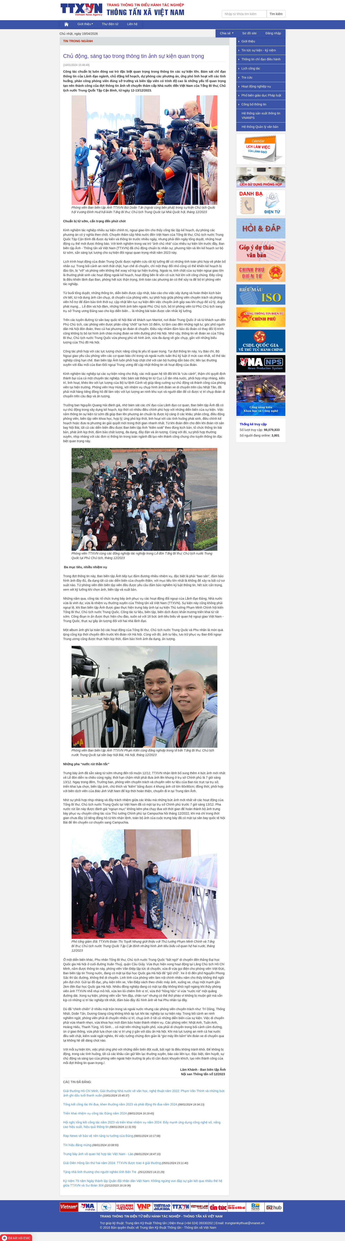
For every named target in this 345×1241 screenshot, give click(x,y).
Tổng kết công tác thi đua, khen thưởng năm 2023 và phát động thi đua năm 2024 (120, 1104)
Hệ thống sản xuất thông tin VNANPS (261, 115)
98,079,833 (271, 430)
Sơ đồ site (249, 33)
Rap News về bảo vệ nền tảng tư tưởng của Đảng (98, 1136)
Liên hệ (132, 24)
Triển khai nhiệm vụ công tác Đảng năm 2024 (95, 1113)
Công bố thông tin (252, 104)
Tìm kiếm (276, 14)
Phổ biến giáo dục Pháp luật (259, 95)
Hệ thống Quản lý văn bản (260, 127)
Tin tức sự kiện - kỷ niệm (257, 50)
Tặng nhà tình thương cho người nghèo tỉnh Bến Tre (100, 1172)
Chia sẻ (226, 33)
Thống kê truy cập (253, 424)
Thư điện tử (110, 24)
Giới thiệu (84, 24)
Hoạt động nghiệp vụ (254, 86)
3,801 (275, 435)
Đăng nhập (273, 33)
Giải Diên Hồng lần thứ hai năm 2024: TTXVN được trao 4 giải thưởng (112, 1163)
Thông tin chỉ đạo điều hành (259, 59)
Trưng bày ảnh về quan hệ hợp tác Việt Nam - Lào (98, 1154)
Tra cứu (245, 77)
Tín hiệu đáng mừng (77, 1145)
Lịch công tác (249, 68)
